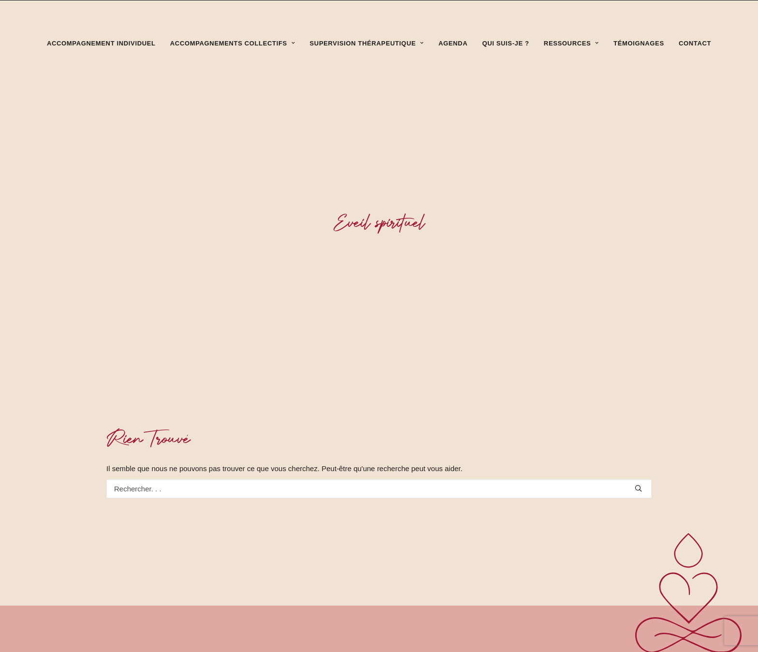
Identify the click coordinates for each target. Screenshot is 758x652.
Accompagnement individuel (101, 43)
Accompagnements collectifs (232, 43)
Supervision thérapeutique (367, 43)
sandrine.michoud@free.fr (597, 640)
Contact (695, 43)
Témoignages (638, 43)
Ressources (571, 43)
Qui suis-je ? (505, 43)
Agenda (452, 43)
